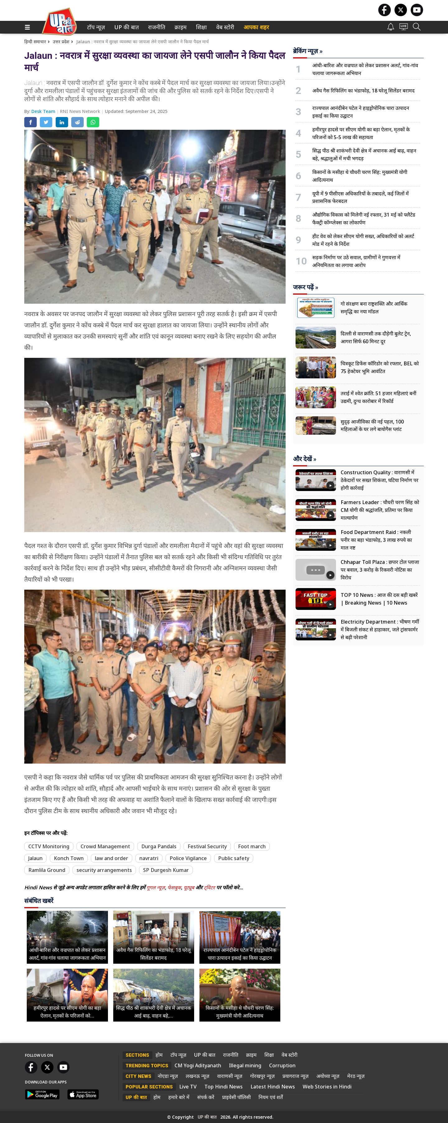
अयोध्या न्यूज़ (327, 1076)
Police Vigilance (188, 858)
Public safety (233, 858)
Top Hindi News (223, 1086)
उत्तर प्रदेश (61, 41)
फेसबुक (174, 887)
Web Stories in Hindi (327, 1086)
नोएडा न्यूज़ (168, 1076)
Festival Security (207, 846)
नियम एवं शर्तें (271, 1097)
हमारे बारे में (178, 1097)
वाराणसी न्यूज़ (229, 1076)
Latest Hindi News (272, 1086)
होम (159, 1055)
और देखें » (304, 459)
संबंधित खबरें (38, 901)
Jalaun (35, 858)
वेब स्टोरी (224, 27)
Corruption (282, 1065)
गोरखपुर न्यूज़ (262, 1076)
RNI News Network (80, 111)
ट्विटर (209, 887)
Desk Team (44, 111)
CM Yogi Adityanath (198, 1065)
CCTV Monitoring (48, 846)
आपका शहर (256, 27)
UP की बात (125, 27)
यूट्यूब (189, 887)
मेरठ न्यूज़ (356, 1076)
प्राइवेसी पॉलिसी (236, 1097)
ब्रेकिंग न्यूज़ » (308, 51)
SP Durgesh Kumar (166, 870)
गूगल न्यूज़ (156, 887)
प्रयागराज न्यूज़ (295, 1076)
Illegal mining (245, 1065)
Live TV (188, 1086)
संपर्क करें (205, 1097)
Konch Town (69, 858)
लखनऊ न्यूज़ (197, 1076)
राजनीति (155, 27)
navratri (148, 858)
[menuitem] (96, 27)
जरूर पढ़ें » (305, 287)
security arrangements (104, 870)
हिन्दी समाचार (35, 41)
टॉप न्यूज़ (95, 27)
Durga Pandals (158, 846)
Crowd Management (105, 846)
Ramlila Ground (46, 870)
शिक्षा (201, 27)
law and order (111, 858)
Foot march (252, 846)
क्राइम (180, 27)
